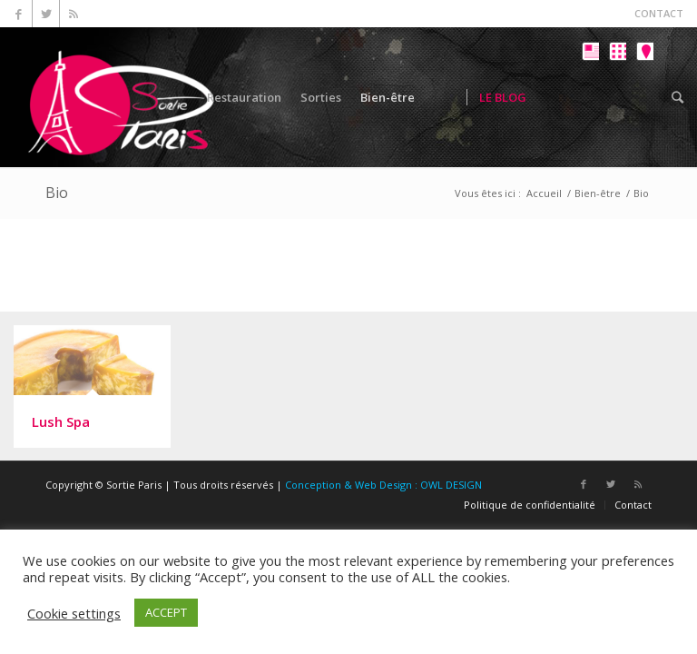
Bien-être (597, 193)
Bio (56, 193)
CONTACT (658, 13)
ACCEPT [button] (166, 612)
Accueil (544, 193)
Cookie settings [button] (74, 613)
